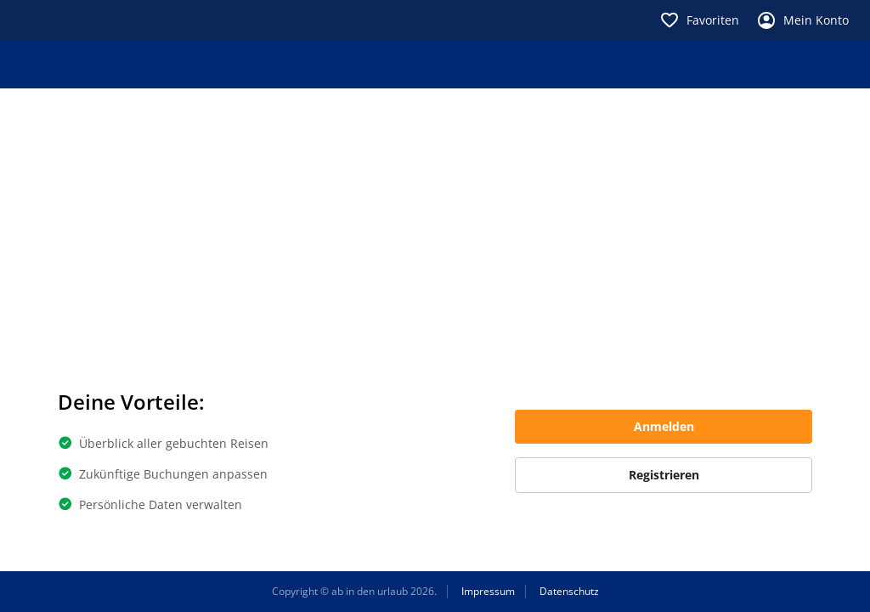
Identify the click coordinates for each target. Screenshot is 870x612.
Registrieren (664, 475)
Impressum (488, 591)
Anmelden (664, 426)
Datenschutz (569, 591)
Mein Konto (802, 20)
